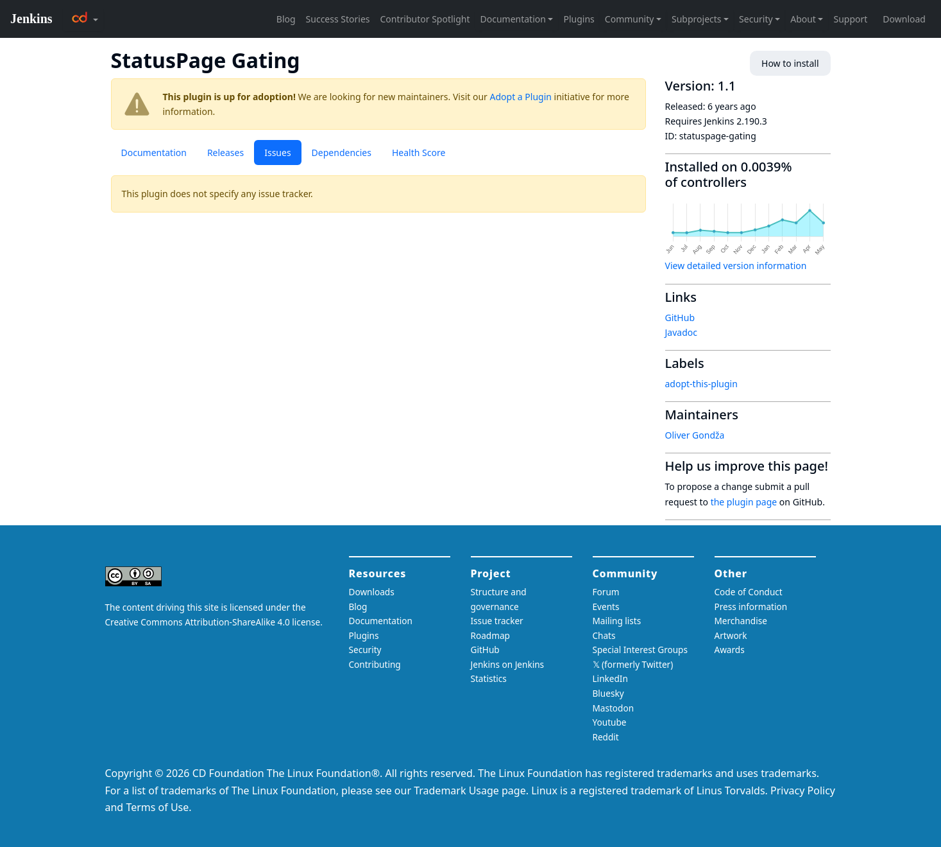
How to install (789, 63)
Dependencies (341, 152)
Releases (225, 152)
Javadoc (681, 332)
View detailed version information (736, 265)
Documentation (154, 152)
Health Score (418, 152)
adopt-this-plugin (701, 384)
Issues (277, 152)
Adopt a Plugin (521, 97)
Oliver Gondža (695, 435)
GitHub (680, 317)
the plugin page (744, 502)
